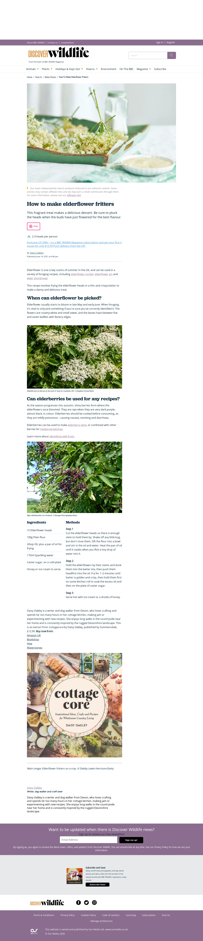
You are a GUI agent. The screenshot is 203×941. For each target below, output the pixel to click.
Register (171, 42)
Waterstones (34, 647)
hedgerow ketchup (51, 429)
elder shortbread (37, 278)
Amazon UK (34, 635)
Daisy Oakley (34, 788)
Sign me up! (131, 840)
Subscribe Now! (98, 884)
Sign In (159, 42)
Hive (29, 643)
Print (36, 226)
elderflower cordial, (82, 274)
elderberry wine (77, 425)
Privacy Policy (161, 847)
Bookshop (33, 639)
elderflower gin (104, 274)
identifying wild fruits (61, 436)
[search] (171, 55)
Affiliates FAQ (74, 195)
